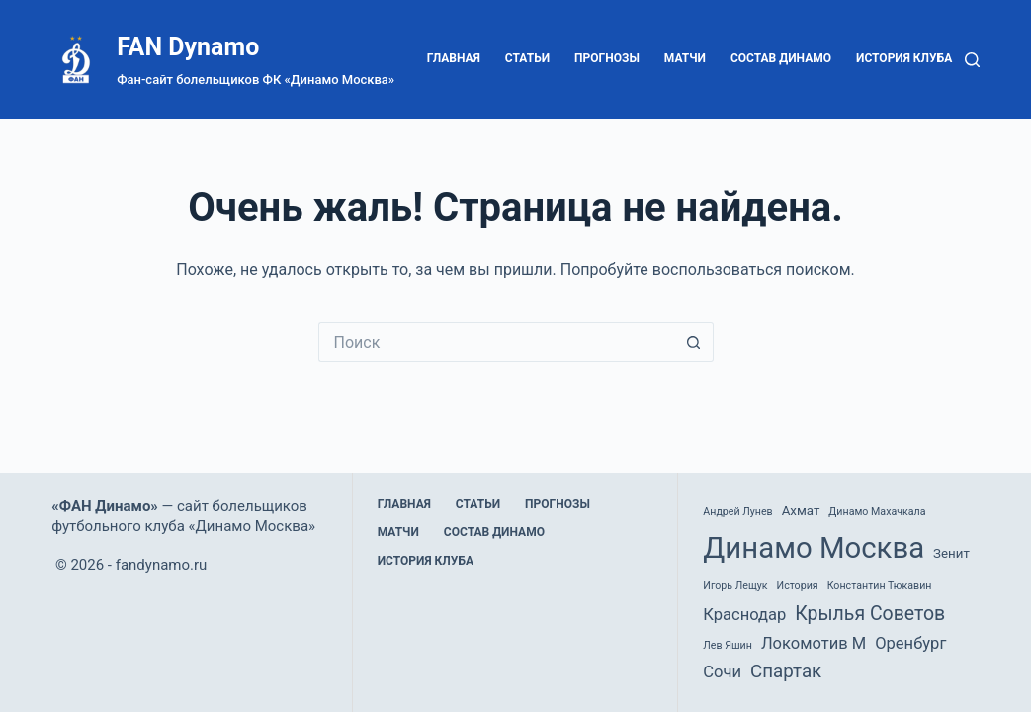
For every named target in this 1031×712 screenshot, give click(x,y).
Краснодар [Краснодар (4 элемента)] (744, 614)
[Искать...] (496, 342)
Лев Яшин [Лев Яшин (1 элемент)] (727, 645)
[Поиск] (972, 59)
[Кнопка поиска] (694, 342)
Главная (453, 58)
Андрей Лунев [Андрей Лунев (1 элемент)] (737, 511)
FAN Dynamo (188, 47)
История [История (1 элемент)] (797, 585)
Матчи (685, 58)
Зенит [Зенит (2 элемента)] (951, 553)
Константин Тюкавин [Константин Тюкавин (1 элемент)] (879, 585)
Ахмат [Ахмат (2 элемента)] (801, 510)
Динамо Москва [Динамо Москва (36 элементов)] (813, 548)
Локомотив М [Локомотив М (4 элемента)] (813, 643)
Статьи (527, 58)
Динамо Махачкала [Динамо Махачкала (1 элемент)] (876, 511)
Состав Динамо (780, 58)
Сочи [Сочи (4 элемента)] (722, 672)
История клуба (904, 58)
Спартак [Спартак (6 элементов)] (785, 671)
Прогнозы (607, 58)
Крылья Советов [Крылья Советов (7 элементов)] (870, 613)
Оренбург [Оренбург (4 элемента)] (910, 643)
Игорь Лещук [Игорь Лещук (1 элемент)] (735, 585)
